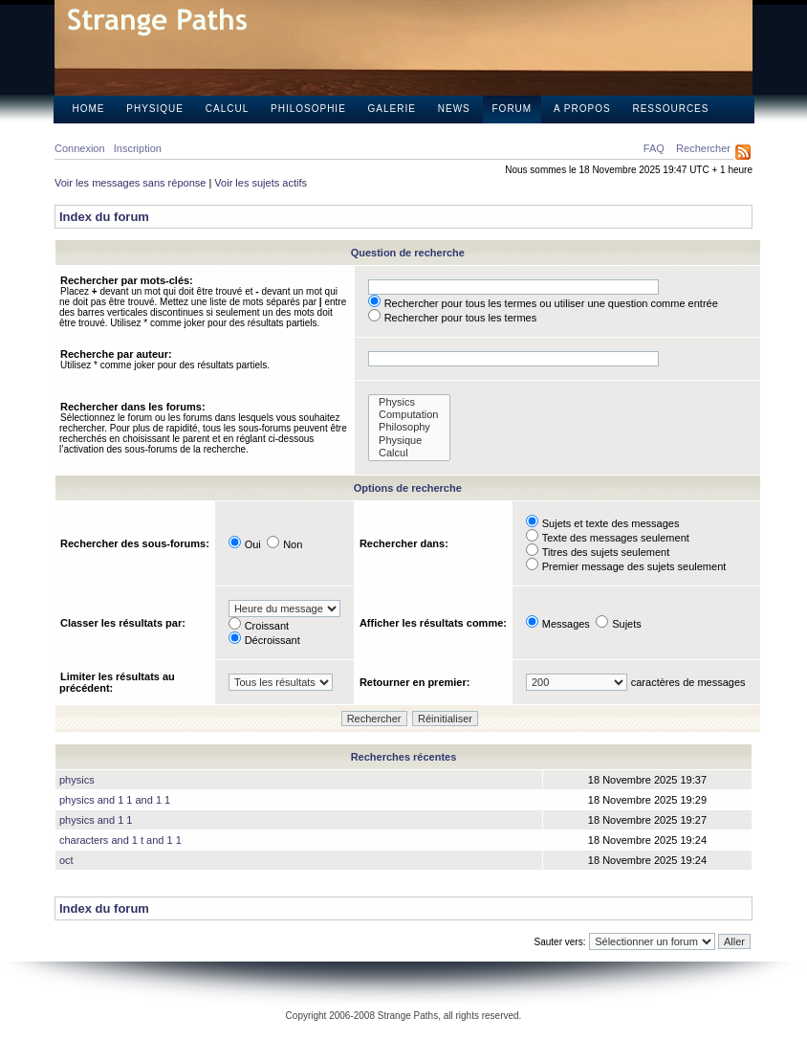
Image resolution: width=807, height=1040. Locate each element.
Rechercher (703, 148)
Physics (409, 402)
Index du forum (104, 217)
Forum (512, 108)
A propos (582, 108)
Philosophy (409, 427)
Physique (155, 108)
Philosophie (308, 108)
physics (77, 780)
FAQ (654, 148)
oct (66, 860)
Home (89, 108)
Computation (409, 415)
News (454, 108)
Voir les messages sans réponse (130, 182)
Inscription (138, 148)
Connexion (80, 148)
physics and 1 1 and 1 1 (114, 800)
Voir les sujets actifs (260, 182)
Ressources (670, 108)
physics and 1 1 (95, 820)
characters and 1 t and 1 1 (120, 840)
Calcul (227, 108)
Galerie (392, 108)
